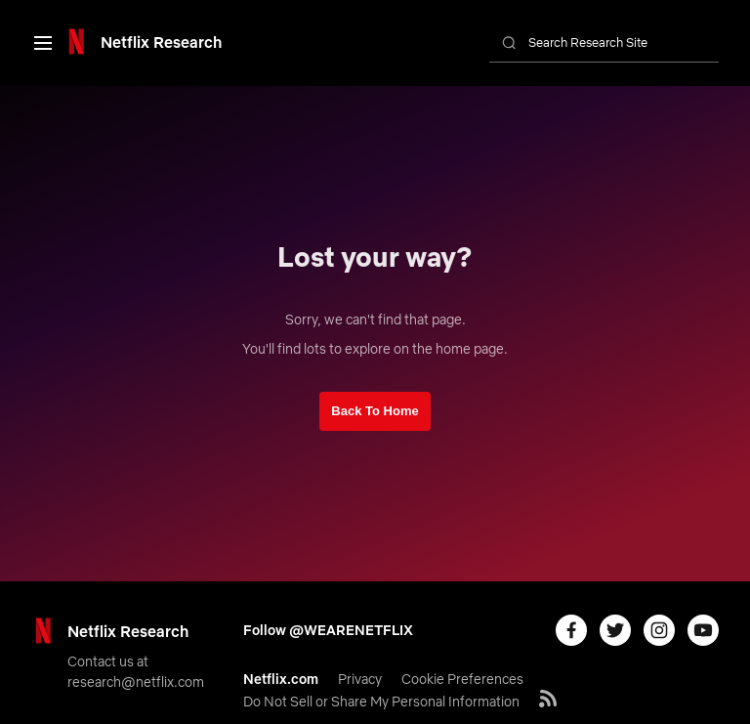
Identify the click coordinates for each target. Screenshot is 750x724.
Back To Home (374, 411)
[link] (143, 42)
